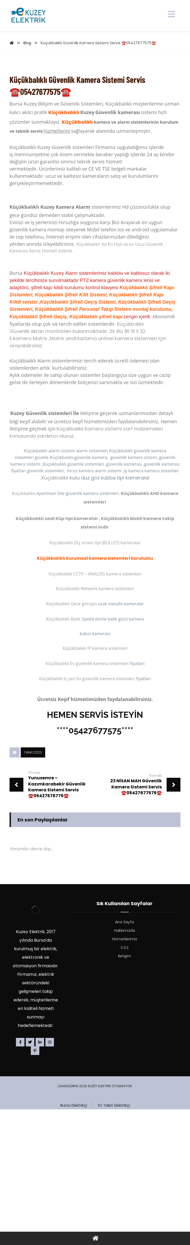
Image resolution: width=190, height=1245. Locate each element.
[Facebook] (20, 1164)
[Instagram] (49, 1164)
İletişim (124, 1078)
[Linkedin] (40, 1164)
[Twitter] (30, 1164)
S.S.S (125, 1069)
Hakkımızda (124, 1052)
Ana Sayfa (124, 1043)
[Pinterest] (35, 1172)
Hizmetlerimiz (124, 1060)
